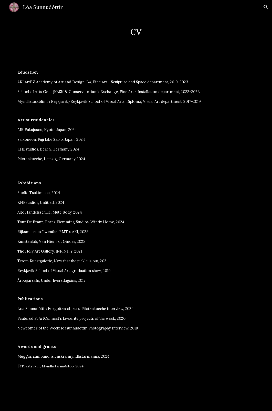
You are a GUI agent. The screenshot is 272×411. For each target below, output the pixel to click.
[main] (136, 31)
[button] (266, 7)
